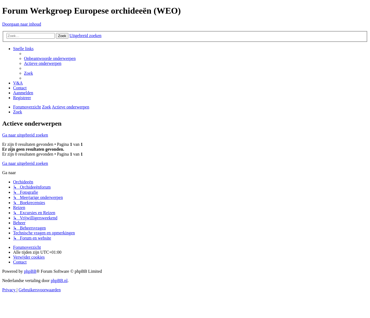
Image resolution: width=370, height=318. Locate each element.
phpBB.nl (59, 280)
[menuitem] (50, 58)
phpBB (30, 271)
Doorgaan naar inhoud (21, 24)
